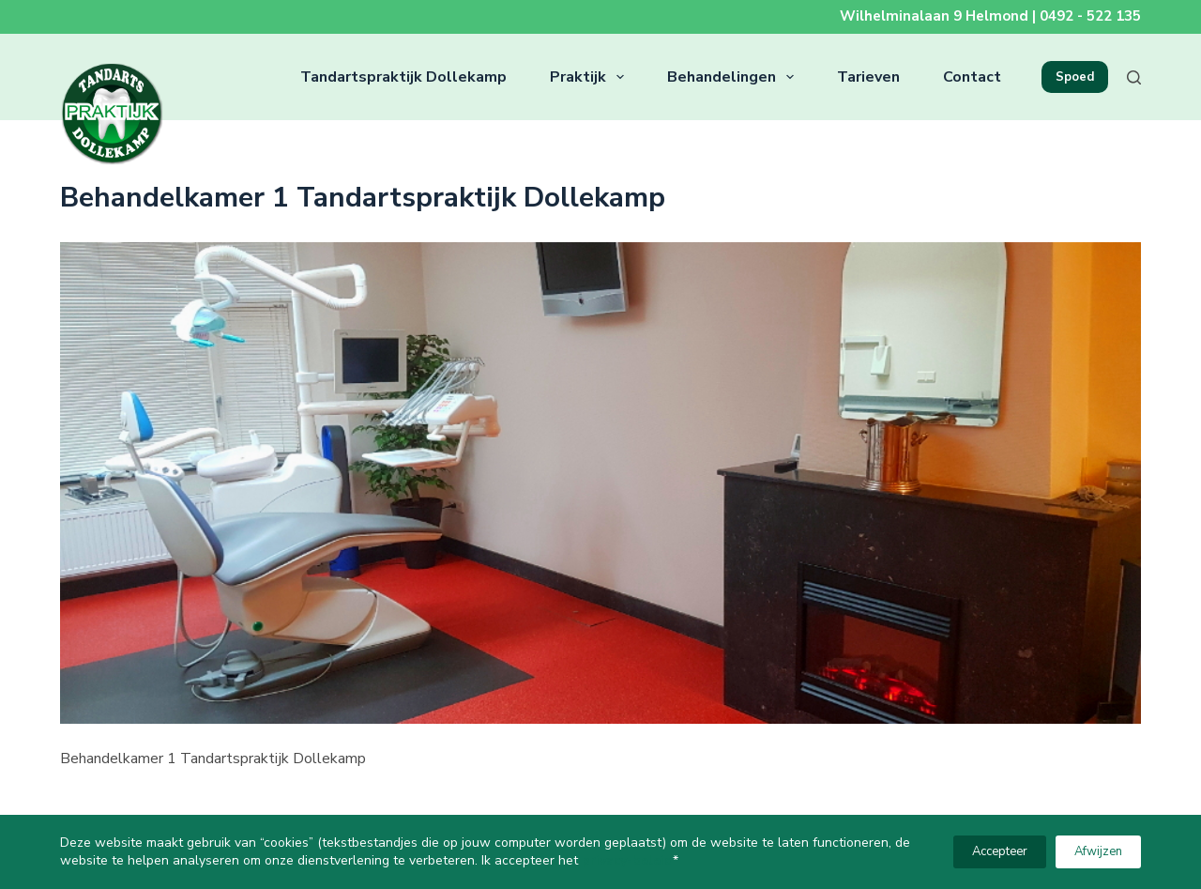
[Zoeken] (1134, 77)
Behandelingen (734, 77)
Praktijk (590, 77)
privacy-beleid (627, 860)
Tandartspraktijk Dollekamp (403, 77)
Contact (972, 77)
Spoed (1075, 77)
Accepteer (999, 851)
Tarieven (868, 77)
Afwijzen (1098, 851)
